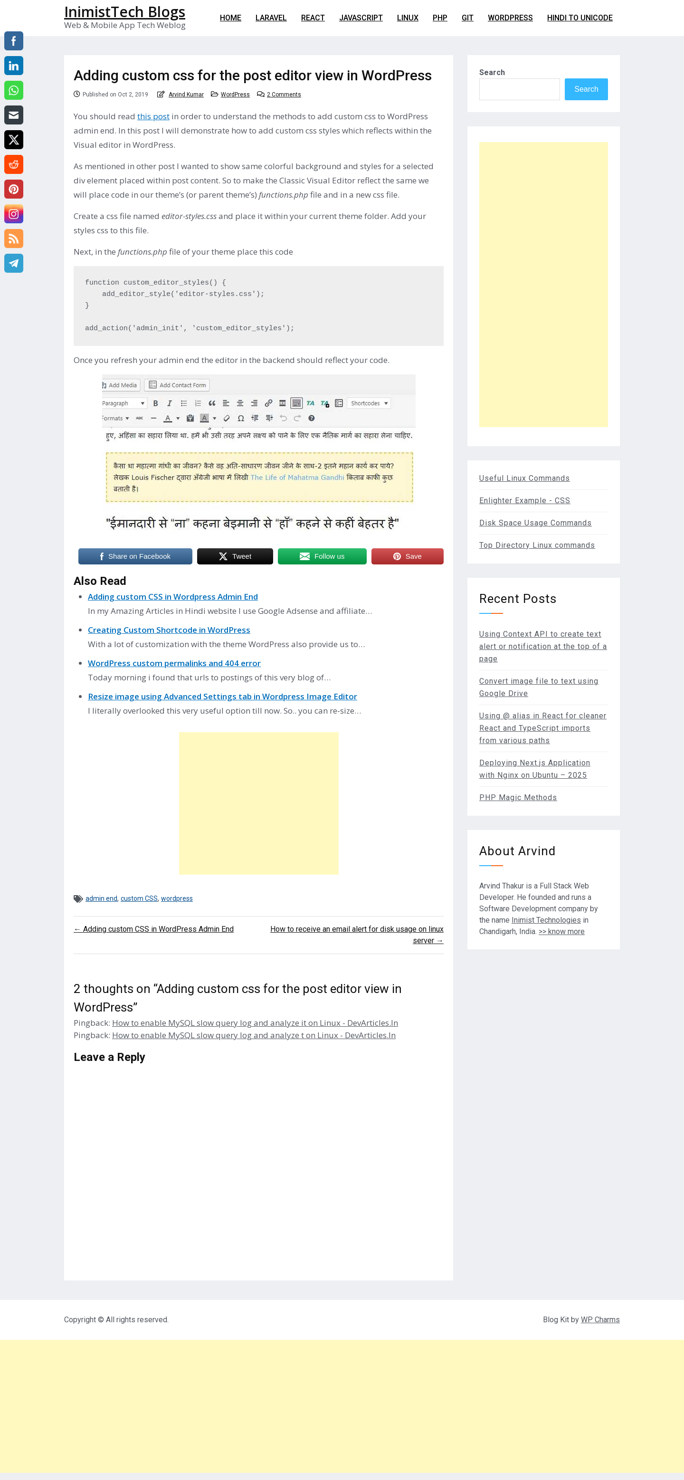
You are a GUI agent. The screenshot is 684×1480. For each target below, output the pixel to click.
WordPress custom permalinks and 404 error (174, 663)
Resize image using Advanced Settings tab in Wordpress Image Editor (222, 696)
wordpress (177, 898)
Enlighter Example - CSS (524, 500)
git (468, 17)
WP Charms (600, 1319)
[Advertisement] (259, 803)
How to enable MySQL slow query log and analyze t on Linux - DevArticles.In (254, 1035)
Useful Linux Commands (524, 478)
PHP (440, 17)
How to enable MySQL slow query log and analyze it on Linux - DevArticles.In (255, 1022)
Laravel (271, 17)
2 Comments (284, 94)
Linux (407, 17)
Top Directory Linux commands (537, 545)
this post (153, 116)
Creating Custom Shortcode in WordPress (169, 629)
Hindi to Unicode (580, 17)
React (313, 17)
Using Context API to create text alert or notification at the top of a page (543, 646)
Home (230, 17)
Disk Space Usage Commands (535, 522)
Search (492, 72)
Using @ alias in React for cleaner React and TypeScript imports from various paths (543, 728)
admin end (101, 898)
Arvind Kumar (186, 94)
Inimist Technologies (546, 920)
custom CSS (139, 898)
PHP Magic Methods (518, 797)
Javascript (361, 17)
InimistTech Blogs (124, 11)
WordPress (510, 17)
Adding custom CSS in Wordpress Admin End (173, 596)
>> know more (562, 931)
